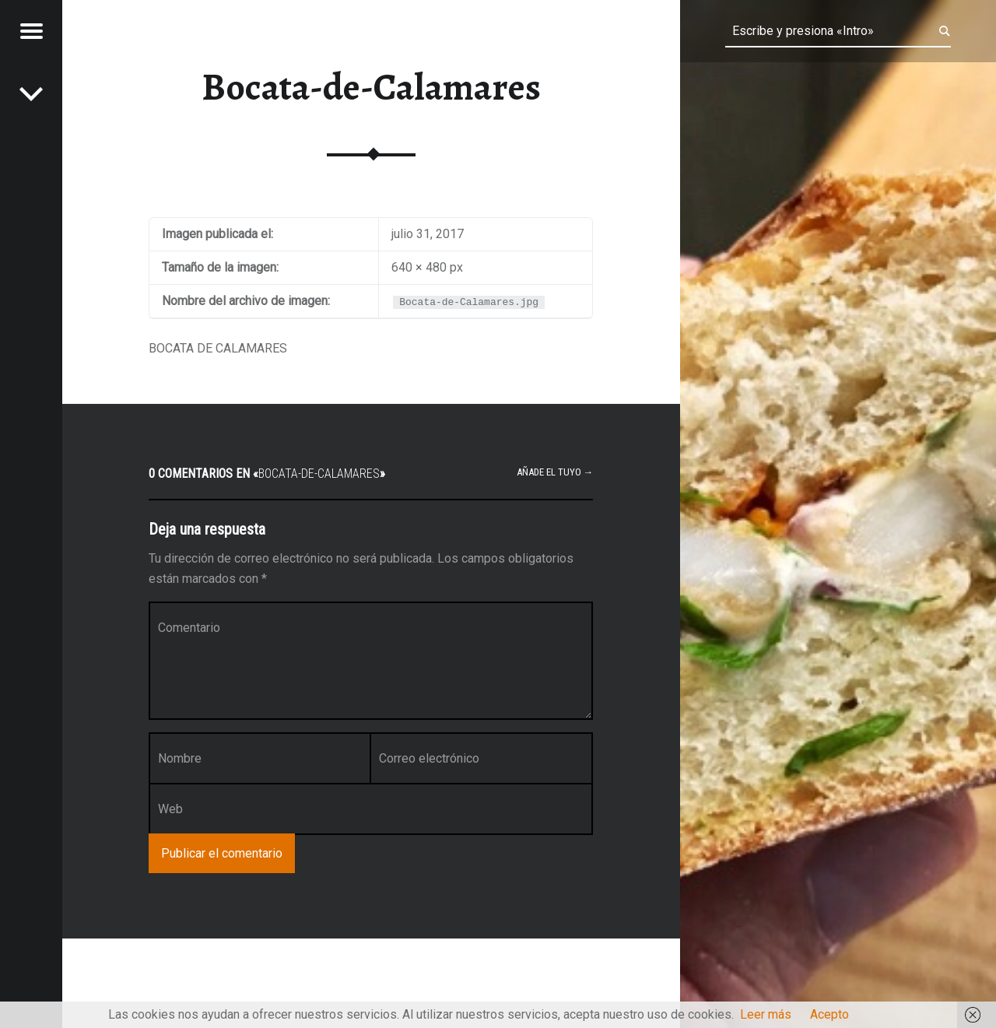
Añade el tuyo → (555, 472)
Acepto (829, 1014)
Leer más (765, 1014)
